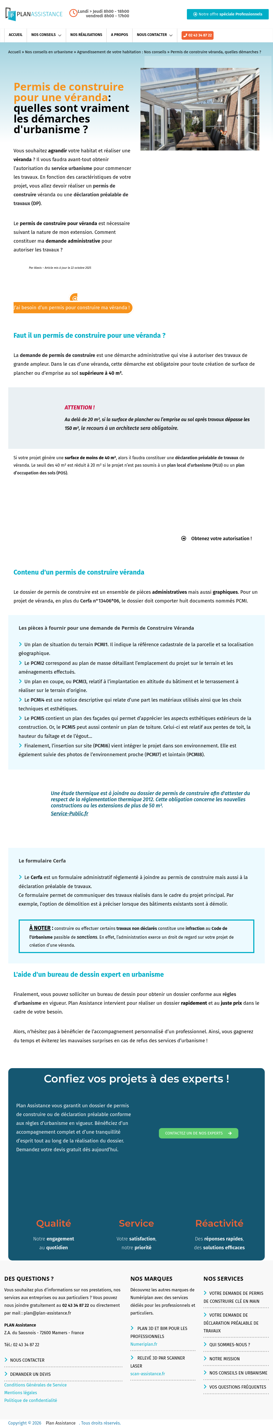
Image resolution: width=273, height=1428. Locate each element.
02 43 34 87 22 (197, 36)
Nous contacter (152, 34)
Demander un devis (30, 1375)
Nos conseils (43, 34)
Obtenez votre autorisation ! (213, 539)
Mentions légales (20, 1393)
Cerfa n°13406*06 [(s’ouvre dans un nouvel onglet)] (99, 602)
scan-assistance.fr (147, 1374)
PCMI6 (101, 746)
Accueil (15, 34)
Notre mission (224, 1359)
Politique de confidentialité (30, 1401)
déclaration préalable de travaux (206, 457)
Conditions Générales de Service (35, 1385)
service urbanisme (71, 168)
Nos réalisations (86, 34)
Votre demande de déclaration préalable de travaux (230, 1323)
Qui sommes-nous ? (229, 1345)
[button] (228, 14)
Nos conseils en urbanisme (49, 52)
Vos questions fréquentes (237, 1387)
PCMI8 (195, 755)
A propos (119, 34)
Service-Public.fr (69, 814)
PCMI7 (153, 755)
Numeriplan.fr (143, 1345)
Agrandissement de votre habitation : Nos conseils (121, 52)
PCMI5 (37, 719)
